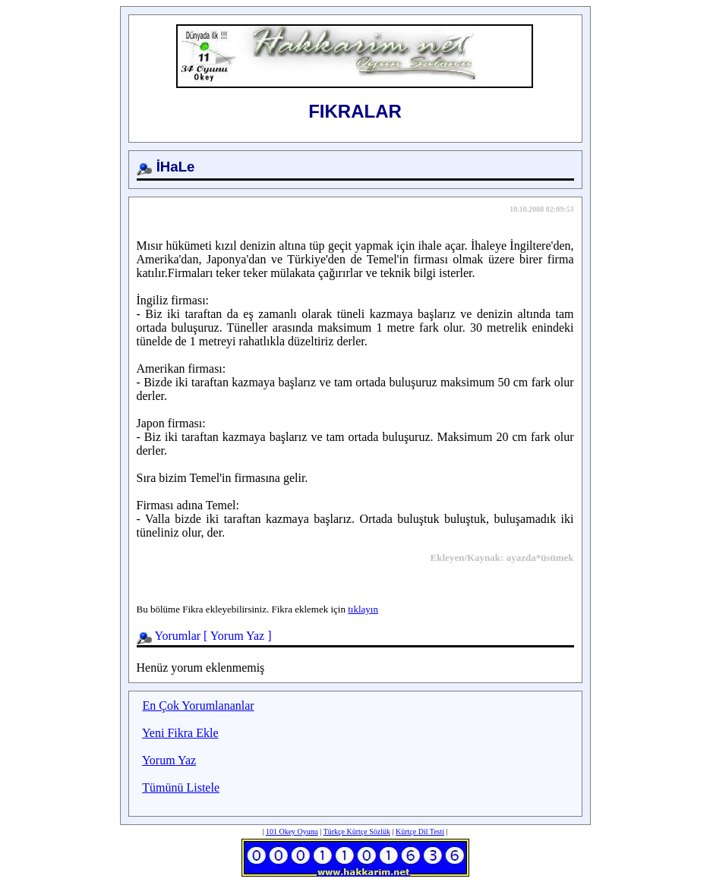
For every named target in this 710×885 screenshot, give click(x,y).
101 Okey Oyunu (292, 831)
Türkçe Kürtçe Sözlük (356, 831)
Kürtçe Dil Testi (420, 831)
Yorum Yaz (237, 635)
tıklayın (363, 609)
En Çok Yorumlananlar (198, 705)
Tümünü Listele (180, 787)
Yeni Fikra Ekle (180, 732)
